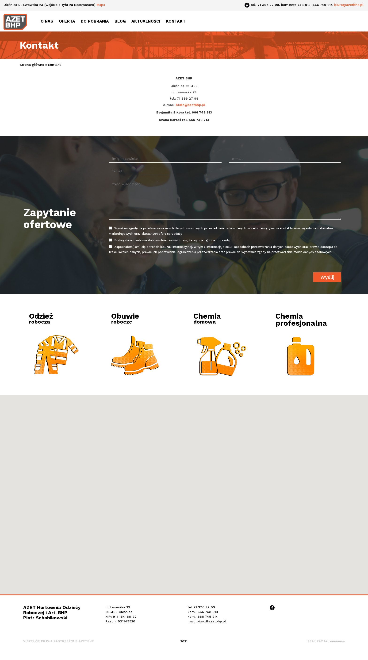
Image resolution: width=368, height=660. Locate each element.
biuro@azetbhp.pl (348, 5)
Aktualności (145, 21)
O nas (47, 21)
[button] (184, 487)
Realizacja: (326, 641)
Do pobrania (95, 21)
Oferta (67, 21)
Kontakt (175, 21)
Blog (120, 21)
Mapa (100, 5)
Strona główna (32, 64)
